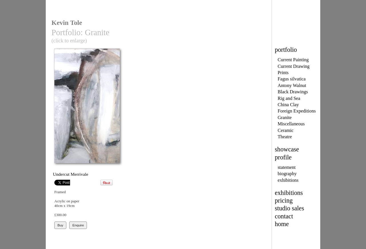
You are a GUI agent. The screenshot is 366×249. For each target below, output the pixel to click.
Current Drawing (293, 66)
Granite (285, 117)
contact (284, 216)
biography (287, 173)
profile (283, 157)
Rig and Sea (289, 98)
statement (287, 167)
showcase (287, 149)
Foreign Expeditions (297, 111)
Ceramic (285, 130)
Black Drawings (293, 91)
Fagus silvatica (292, 79)
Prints (283, 72)
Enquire (78, 225)
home (282, 224)
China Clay (288, 104)
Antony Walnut (292, 85)
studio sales (289, 208)
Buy (60, 225)
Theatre (285, 136)
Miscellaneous (291, 124)
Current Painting (293, 59)
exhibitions (288, 180)
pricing (284, 200)
